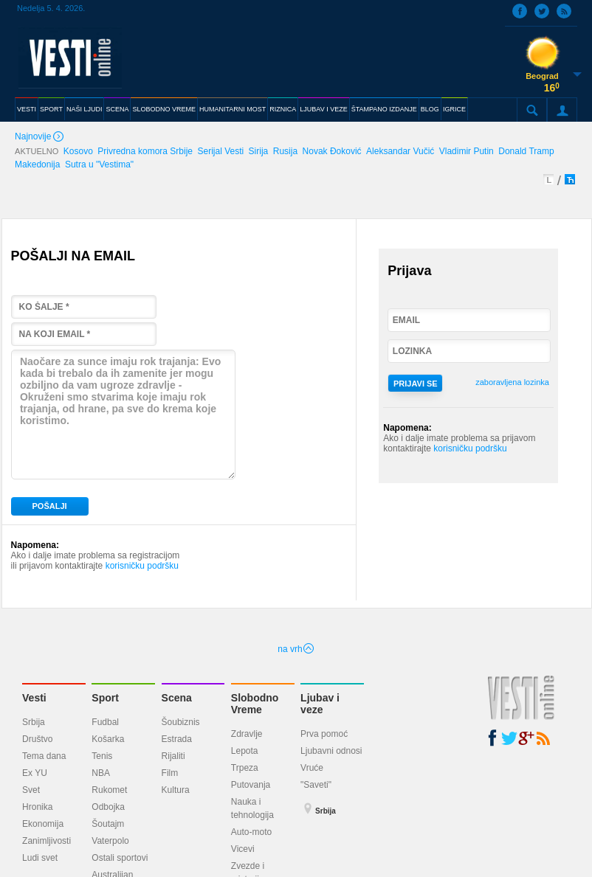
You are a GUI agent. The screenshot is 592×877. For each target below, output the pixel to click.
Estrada (177, 739)
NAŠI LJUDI (84, 109)
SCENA (117, 109)
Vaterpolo (110, 841)
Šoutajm (108, 824)
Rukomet (109, 790)
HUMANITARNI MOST (232, 109)
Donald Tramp (526, 151)
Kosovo (78, 151)
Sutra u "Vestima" (99, 164)
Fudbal (105, 722)
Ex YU (34, 773)
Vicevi (243, 849)
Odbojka (108, 807)
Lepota (244, 751)
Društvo (37, 739)
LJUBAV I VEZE (323, 109)
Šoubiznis (181, 722)
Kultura (176, 790)
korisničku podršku (142, 566)
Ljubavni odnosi (331, 751)
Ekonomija (42, 824)
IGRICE (454, 109)
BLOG (430, 109)
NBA (101, 773)
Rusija (285, 151)
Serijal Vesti (220, 151)
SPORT (51, 109)
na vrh (296, 649)
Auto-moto (251, 832)
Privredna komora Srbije (145, 151)
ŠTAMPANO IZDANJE (384, 109)
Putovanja (250, 785)
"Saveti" (315, 785)
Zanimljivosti (46, 841)
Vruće (311, 768)
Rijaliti (173, 756)
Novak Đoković (332, 151)
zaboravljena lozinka (512, 382)
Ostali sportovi (120, 858)
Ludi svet (40, 858)
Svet (31, 790)
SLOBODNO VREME (164, 109)
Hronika (37, 807)
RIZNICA (282, 109)
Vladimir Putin (466, 151)
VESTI (26, 109)
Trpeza (244, 768)
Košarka (108, 739)
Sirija (259, 151)
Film (170, 773)
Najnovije (40, 137)
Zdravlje (247, 734)
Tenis (102, 756)
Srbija (33, 722)
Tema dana (44, 756)
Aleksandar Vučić (400, 151)
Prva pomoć (324, 734)
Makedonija (37, 164)
